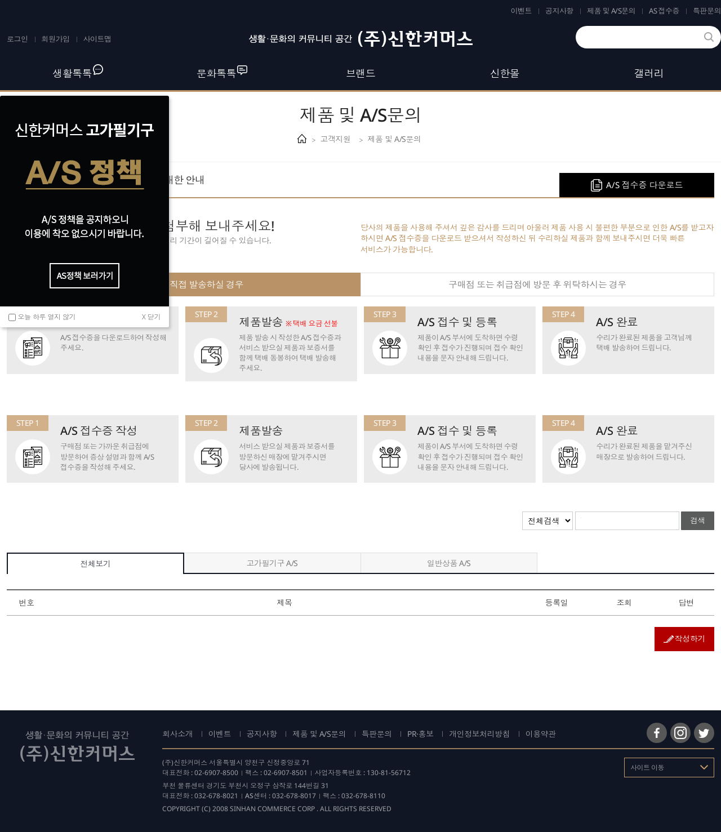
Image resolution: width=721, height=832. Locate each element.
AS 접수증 (664, 11)
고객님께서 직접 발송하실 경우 (183, 284)
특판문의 (707, 11)
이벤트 (521, 11)
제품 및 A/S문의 (611, 11)
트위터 (704, 733)
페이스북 (657, 733)
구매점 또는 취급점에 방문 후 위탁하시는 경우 (537, 284)
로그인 (17, 39)
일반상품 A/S (449, 563)
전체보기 (95, 563)
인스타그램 (680, 733)
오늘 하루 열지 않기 (47, 316)
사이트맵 (97, 39)
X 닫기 (151, 316)
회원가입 (56, 39)
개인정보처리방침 (479, 733)
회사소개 (177, 733)
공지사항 (559, 11)
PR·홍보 (420, 733)
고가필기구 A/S (272, 563)
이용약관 (541, 733)
